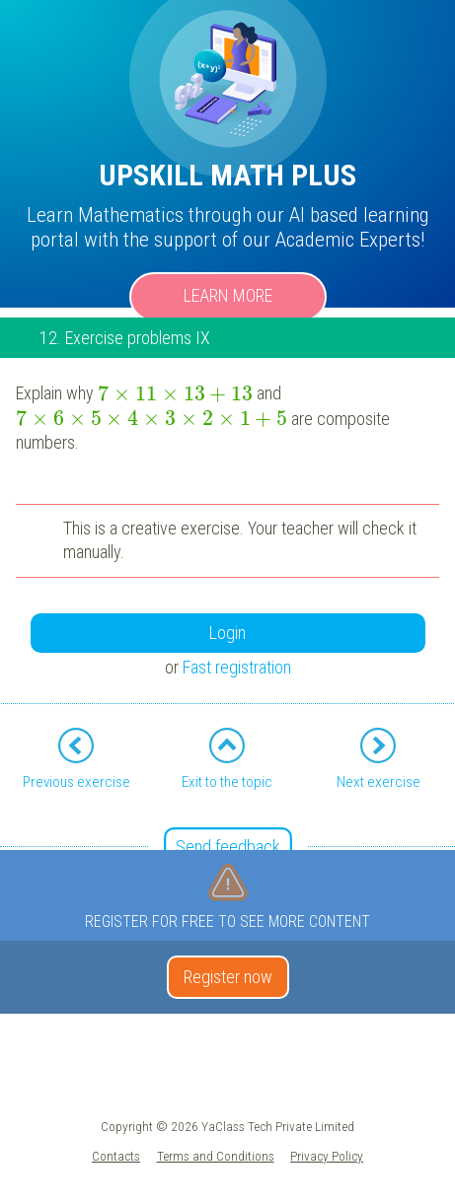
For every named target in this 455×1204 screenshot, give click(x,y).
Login (227, 632)
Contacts (116, 1156)
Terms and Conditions (215, 1156)
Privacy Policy (326, 1156)
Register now (228, 976)
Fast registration (237, 667)
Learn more (228, 295)
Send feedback (228, 846)
